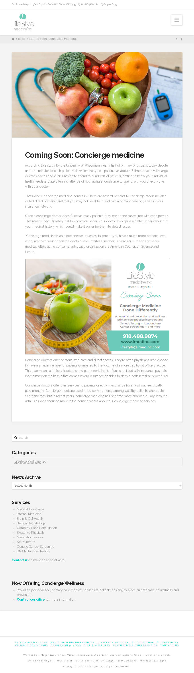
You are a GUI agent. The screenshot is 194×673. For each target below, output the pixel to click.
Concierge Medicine (32, 642)
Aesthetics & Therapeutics (135, 645)
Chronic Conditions (31, 645)
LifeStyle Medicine (27, 461)
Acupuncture (143, 642)
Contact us (169, 645)
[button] (176, 20)
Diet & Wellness (97, 645)
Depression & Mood (66, 645)
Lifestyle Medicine (113, 642)
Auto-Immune (167, 642)
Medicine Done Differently (73, 642)
